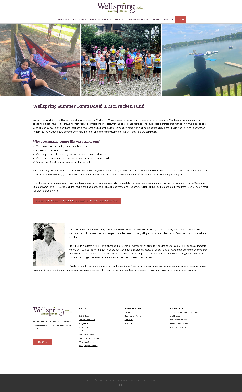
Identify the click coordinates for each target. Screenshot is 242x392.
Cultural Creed (85, 327)
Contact (129, 320)
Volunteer (129, 312)
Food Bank (83, 331)
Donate (128, 323)
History (82, 312)
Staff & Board (84, 316)
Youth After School (86, 334)
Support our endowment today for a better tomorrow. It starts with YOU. (77, 200)
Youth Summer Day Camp (89, 338)
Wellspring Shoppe (87, 342)
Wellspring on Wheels (88, 346)
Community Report (87, 320)
